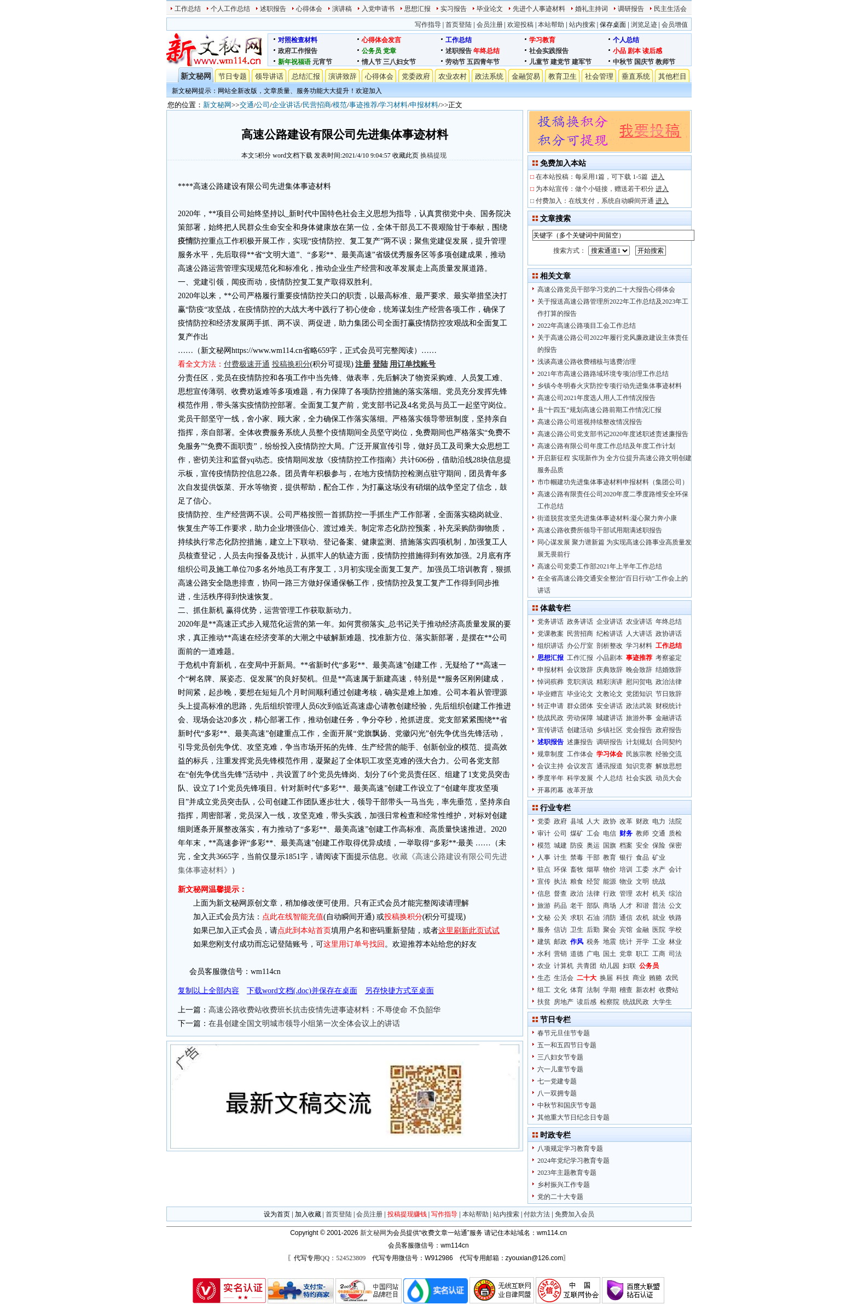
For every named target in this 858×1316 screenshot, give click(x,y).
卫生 (576, 930)
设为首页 (277, 1214)
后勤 (593, 930)
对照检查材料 (297, 40)
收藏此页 (405, 155)
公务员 (371, 51)
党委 (543, 821)
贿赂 (655, 978)
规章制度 (550, 754)
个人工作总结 (230, 9)
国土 (609, 954)
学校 (675, 930)
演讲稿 (342, 9)
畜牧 (576, 869)
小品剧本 (609, 658)
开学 (642, 942)
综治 (675, 893)
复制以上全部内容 (208, 991)
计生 (560, 857)
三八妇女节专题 (560, 1057)
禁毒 (576, 857)
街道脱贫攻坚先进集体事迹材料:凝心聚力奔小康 (607, 518)
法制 (593, 990)
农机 (642, 917)
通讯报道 (609, 766)
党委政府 (416, 76)
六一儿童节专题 (560, 1069)
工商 (658, 954)
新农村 (646, 990)
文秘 (543, 917)
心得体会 (309, 9)
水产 (658, 869)
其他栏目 (672, 76)
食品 (642, 857)
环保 (560, 869)
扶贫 (543, 1002)
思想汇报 (417, 9)
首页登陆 (458, 24)
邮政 (560, 942)
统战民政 (550, 718)
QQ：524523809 (343, 1258)
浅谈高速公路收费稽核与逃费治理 (586, 362)
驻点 (543, 869)
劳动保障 (580, 718)
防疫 (576, 845)
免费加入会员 (574, 1214)
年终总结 (486, 51)
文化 (560, 990)
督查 (560, 893)
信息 (543, 893)
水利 (543, 954)
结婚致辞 (669, 670)
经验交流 (669, 754)
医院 (658, 930)
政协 (609, 821)
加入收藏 (308, 1214)
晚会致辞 (639, 670)
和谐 (642, 905)
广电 (593, 954)
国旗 (609, 845)
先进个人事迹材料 (539, 9)
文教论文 (609, 694)
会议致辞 (580, 670)
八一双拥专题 (557, 1093)
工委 (642, 869)
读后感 (652, 51)
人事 (543, 857)
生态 (543, 978)
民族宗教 (639, 754)
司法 (675, 954)
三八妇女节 (399, 62)
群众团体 (580, 706)
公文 (675, 905)
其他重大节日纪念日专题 (573, 1117)
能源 (609, 881)
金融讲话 (669, 718)
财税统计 (669, 706)
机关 (658, 893)
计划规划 (639, 742)
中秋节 (623, 62)
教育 (609, 857)
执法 (560, 881)
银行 (626, 857)
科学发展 (580, 778)
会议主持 (550, 766)
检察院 (609, 1002)
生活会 (563, 978)
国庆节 (644, 62)
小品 (619, 51)
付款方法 (537, 1214)
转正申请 (550, 706)
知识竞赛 (639, 766)
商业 (639, 978)
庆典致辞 (609, 670)
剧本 (634, 51)
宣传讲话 (550, 730)
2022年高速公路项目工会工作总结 (586, 325)
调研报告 (631, 9)
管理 (626, 893)
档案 (626, 845)
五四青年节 (483, 62)
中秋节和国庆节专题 (566, 1105)
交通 (247, 105)
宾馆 (626, 930)
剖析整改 (609, 646)
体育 (576, 990)
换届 (606, 978)
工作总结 (188, 9)
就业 (658, 917)
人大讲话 (639, 633)
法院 (675, 821)
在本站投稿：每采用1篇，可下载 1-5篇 (600, 177)
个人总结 (626, 40)
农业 (543, 966)
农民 (672, 978)
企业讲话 (286, 105)
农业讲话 (639, 621)
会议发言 (580, 766)
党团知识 (639, 694)
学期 (609, 990)
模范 (340, 105)
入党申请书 (378, 9)
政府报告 (669, 730)
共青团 (586, 966)
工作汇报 (580, 658)
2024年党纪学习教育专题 (573, 1160)
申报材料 (424, 105)
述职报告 (273, 9)
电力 (658, 821)
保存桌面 (613, 24)
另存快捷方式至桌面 (399, 991)
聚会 (609, 930)
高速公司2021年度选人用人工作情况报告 (596, 398)
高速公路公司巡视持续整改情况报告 (589, 422)
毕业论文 (490, 9)
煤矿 (576, 833)
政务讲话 (580, 621)
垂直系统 (636, 76)
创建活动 (580, 730)
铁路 (675, 917)
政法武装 (639, 706)
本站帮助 (551, 24)
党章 (389, 51)
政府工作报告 (297, 51)
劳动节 (455, 62)
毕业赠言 (550, 694)
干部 (593, 857)
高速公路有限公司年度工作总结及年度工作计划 (606, 446)
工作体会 (580, 754)
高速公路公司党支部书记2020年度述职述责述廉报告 (612, 434)
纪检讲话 (609, 633)
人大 (593, 821)
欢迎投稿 (520, 24)
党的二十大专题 (560, 1197)
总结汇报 (306, 76)
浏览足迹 (644, 24)
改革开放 (580, 790)
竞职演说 (580, 682)
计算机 (563, 966)
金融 (642, 930)
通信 (626, 917)
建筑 (543, 942)
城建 (560, 845)
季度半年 (550, 778)
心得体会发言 (381, 40)
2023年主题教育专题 (566, 1172)
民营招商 (317, 105)
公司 (263, 105)
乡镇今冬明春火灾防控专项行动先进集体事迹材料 (609, 386)
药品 (560, 905)
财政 (642, 821)
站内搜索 (582, 24)
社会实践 (639, 778)
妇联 (629, 966)
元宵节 (322, 62)
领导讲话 (269, 76)
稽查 (626, 990)
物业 (626, 881)
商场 (609, 905)
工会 (593, 833)
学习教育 (542, 40)
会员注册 (490, 24)
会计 (675, 869)
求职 (576, 917)
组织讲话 (550, 646)
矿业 (658, 857)
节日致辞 (669, 694)
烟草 (593, 869)
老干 (576, 905)
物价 (609, 869)
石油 (593, 917)
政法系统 (489, 76)
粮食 (576, 881)
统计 (626, 942)
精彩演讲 (609, 682)
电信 (609, 833)
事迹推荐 (363, 105)
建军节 (582, 62)
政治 (576, 893)
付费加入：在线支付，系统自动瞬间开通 (602, 201)
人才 (626, 905)
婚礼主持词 (591, 9)
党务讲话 (550, 621)
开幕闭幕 (550, 790)
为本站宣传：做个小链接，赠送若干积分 (602, 189)
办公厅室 (580, 646)
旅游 (543, 905)
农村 (642, 893)
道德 (576, 954)
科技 (622, 978)
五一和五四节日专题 (566, 1045)
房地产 (563, 1002)
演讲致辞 (342, 76)
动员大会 (669, 778)
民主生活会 (670, 9)
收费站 (669, 990)
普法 (658, 905)
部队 (593, 905)
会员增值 (675, 24)
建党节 (560, 62)
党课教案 (550, 633)
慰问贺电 (639, 682)
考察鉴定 (669, 658)
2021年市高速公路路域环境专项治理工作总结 (603, 374)
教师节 (665, 62)
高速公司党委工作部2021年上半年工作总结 (599, 566)
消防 (609, 917)
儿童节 (539, 62)
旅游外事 (639, 718)
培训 (626, 869)
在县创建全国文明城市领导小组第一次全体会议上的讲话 (304, 1023)
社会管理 (599, 76)
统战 (658, 881)
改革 (626, 821)
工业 (658, 942)
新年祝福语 (294, 62)
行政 (609, 893)
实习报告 (453, 9)
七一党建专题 (557, 1081)
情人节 (371, 62)
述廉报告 (580, 742)
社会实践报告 (549, 51)
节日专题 (232, 76)
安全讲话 (609, 706)
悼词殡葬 (550, 682)
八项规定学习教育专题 (570, 1148)
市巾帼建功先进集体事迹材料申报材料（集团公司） (612, 482)
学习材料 (393, 105)
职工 (642, 954)
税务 (593, 942)
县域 (576, 821)
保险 (658, 845)
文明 (642, 881)
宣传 (543, 881)
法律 (593, 893)
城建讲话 (609, 718)
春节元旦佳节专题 (563, 1033)
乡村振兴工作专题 (563, 1185)
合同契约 (669, 742)
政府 (560, 821)
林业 (675, 942)
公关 (560, 917)
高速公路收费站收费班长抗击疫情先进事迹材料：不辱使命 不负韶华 (324, 1010)
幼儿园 (609, 966)
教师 (642, 833)
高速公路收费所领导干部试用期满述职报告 (599, 530)
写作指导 (428, 24)
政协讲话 (669, 633)
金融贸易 (526, 76)
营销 (560, 954)
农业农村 (452, 76)
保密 (675, 845)
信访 (560, 930)
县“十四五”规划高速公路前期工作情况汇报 (599, 410)
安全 (642, 845)
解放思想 (669, 766)
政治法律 (669, 682)
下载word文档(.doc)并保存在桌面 (302, 991)
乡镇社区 (609, 730)
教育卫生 (562, 76)
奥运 (593, 845)
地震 (609, 942)
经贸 (593, 881)
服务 (543, 930)
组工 (543, 990)
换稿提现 (433, 155)
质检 (675, 833)
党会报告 (639, 730)
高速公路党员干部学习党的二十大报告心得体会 (606, 289)
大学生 (662, 1002)
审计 (543, 833)
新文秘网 (196, 76)
